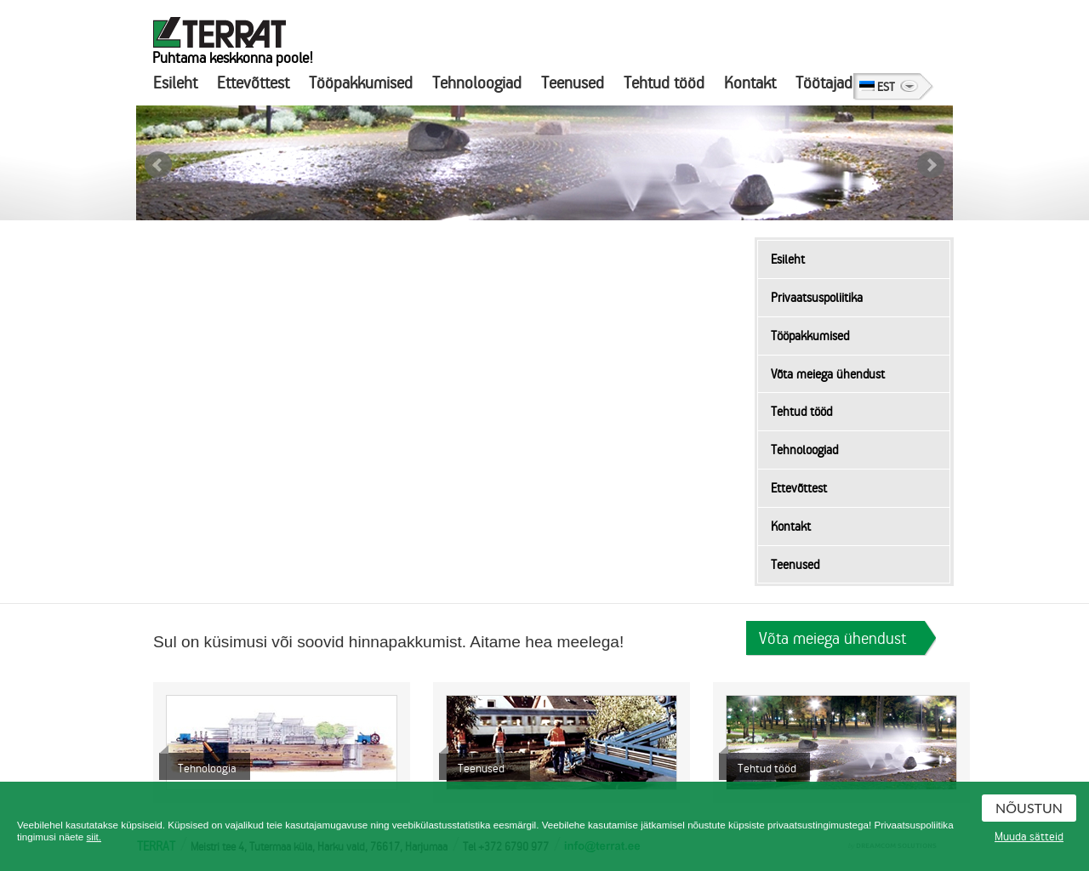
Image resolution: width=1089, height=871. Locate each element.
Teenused (572, 83)
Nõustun (1029, 808)
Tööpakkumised (361, 83)
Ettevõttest (253, 83)
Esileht (175, 83)
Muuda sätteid (1029, 837)
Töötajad (823, 83)
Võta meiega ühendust (828, 374)
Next (930, 165)
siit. (94, 836)
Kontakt (750, 83)
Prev (158, 165)
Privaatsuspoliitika (817, 297)
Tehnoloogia (207, 768)
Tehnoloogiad (477, 83)
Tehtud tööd (664, 83)
